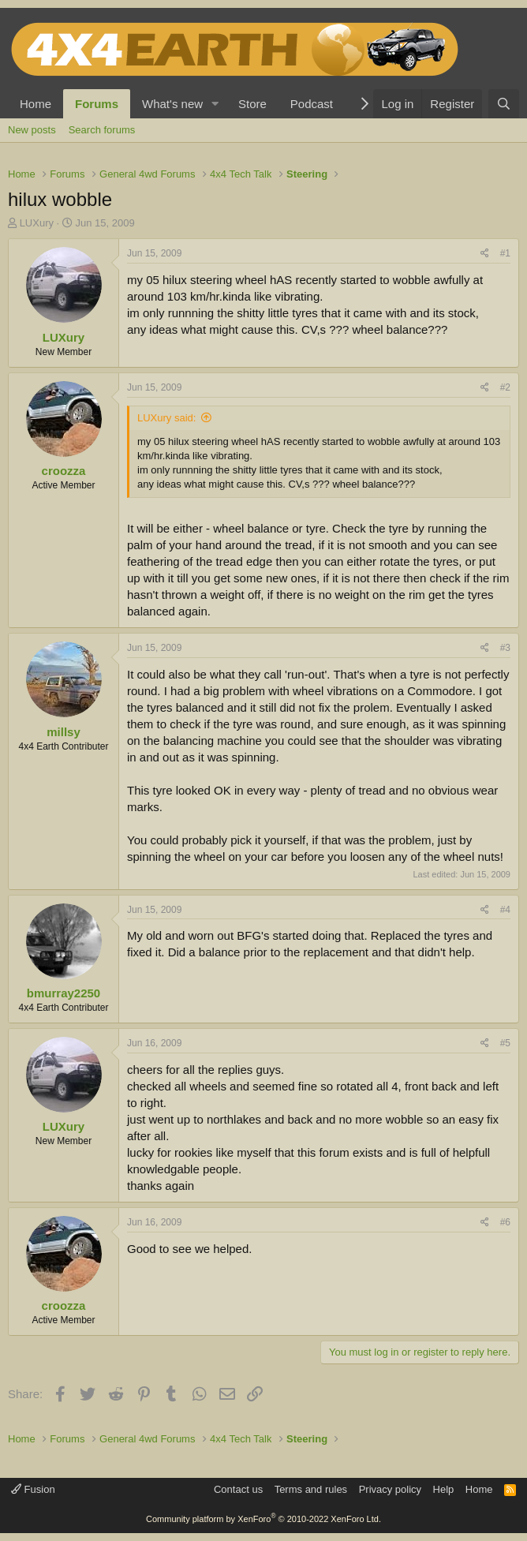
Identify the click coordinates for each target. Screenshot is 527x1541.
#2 (505, 387)
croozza (64, 470)
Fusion (33, 1489)
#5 (505, 1043)
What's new (172, 103)
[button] (215, 103)
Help (443, 1489)
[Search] (503, 103)
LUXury (37, 223)
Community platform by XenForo (263, 1519)
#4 (505, 909)
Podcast (311, 103)
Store (252, 103)
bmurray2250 (63, 993)
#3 (505, 647)
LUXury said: (166, 418)
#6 (505, 1222)
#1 (505, 253)
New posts (32, 130)
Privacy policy (390, 1489)
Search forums (102, 130)
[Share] (485, 254)
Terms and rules (311, 1489)
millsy (63, 732)
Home (35, 103)
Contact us (238, 1489)
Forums (96, 103)
